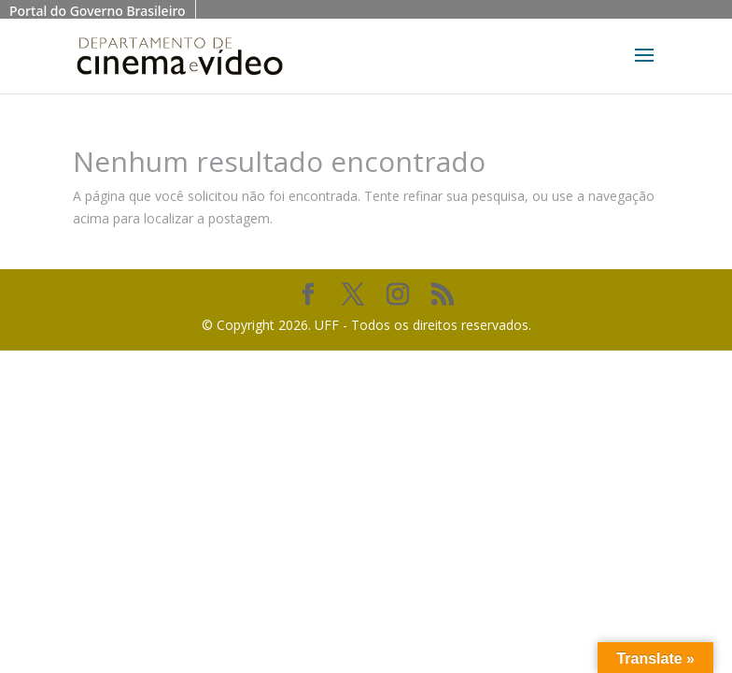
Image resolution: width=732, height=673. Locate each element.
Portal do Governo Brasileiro (97, 11)
